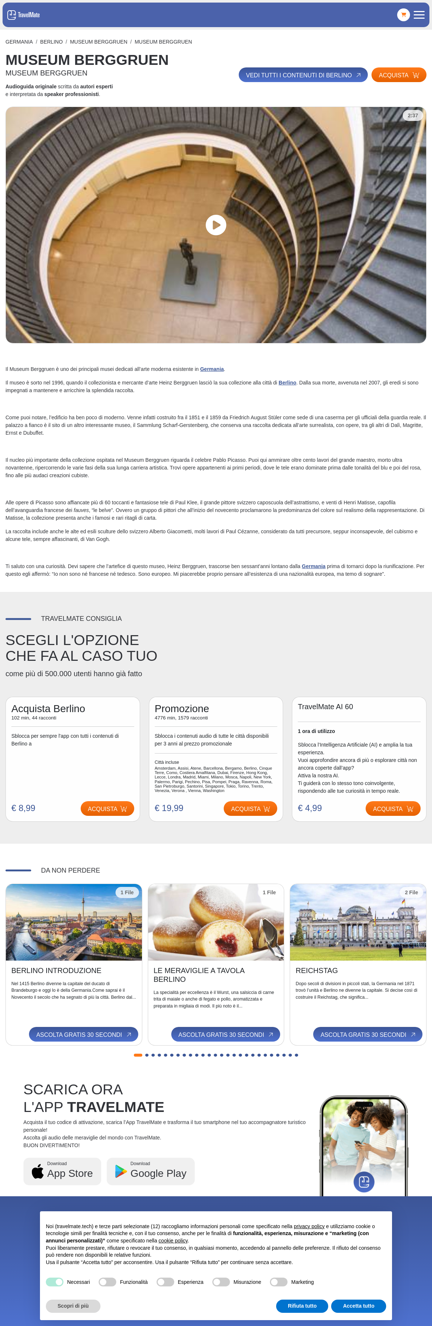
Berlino (51, 42)
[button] (138, 1055)
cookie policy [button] (172, 1241)
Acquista (399, 75)
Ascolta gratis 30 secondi (84, 1035)
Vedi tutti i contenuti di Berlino (304, 75)
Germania (19, 42)
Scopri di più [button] (73, 1306)
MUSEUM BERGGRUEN (98, 42)
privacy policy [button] (309, 1226)
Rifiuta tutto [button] (302, 1306)
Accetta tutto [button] (358, 1306)
